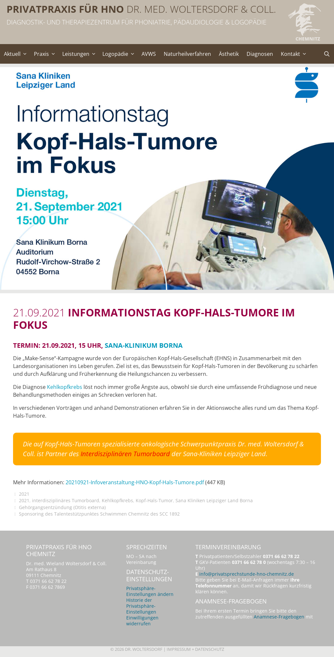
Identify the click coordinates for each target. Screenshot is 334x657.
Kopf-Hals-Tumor (154, 500)
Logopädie (120, 54)
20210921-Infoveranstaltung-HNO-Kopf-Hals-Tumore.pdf (135, 482)
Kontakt (295, 54)
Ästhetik (229, 53)
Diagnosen (260, 53)
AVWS (149, 53)
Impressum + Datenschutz (195, 649)
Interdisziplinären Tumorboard (125, 453)
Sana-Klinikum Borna (144, 345)
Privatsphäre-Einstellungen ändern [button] (150, 591)
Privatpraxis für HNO (65, 9)
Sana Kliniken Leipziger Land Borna (214, 500)
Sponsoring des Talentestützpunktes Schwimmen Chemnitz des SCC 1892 (99, 514)
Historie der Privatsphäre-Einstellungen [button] (141, 606)
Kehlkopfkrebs (64, 387)
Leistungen (80, 54)
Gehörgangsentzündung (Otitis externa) (62, 507)
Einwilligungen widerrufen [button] (142, 621)
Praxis (46, 54)
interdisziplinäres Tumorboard (65, 500)
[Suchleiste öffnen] (326, 54)
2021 (24, 494)
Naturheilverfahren (187, 53)
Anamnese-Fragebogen (279, 617)
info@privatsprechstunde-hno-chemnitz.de (246, 574)
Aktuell (17, 54)
